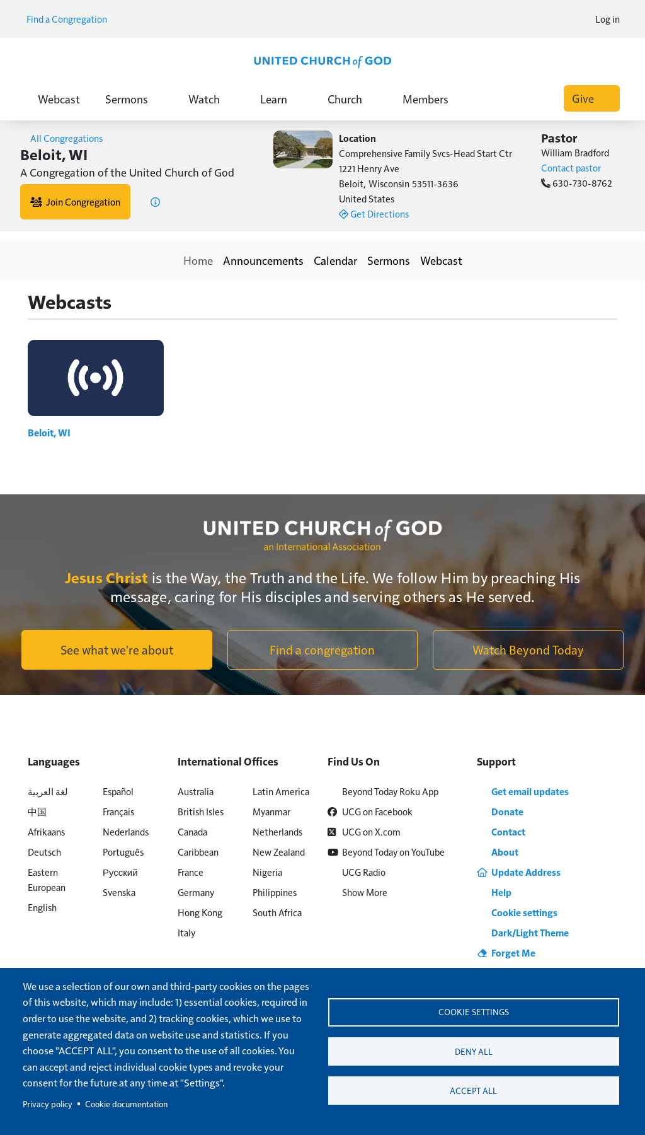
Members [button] (433, 98)
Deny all (474, 1051)
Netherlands (277, 831)
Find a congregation (322, 649)
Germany (196, 892)
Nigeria (267, 872)
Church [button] (352, 98)
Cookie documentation (126, 1103)
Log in (607, 19)
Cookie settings (473, 1010)
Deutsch (44, 852)
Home (198, 260)
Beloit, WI (52, 432)
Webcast (59, 98)
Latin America (281, 791)
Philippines (275, 892)
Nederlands (126, 831)
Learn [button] (281, 98)
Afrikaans (46, 831)
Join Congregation (75, 201)
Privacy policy (47, 1103)
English (42, 907)
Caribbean (198, 852)
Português (123, 852)
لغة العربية (48, 791)
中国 (37, 811)
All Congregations (61, 138)
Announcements (263, 260)
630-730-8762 (576, 183)
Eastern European (47, 879)
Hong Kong (200, 912)
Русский (120, 872)
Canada (192, 831)
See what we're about (116, 649)
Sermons (388, 260)
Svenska (119, 892)
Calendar (335, 260)
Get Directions (374, 213)
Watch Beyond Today (528, 649)
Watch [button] (211, 98)
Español (118, 791)
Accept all (473, 1092)
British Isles (201, 811)
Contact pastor (571, 167)
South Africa (277, 912)
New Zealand (279, 852)
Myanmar (271, 811)
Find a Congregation (71, 19)
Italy (186, 932)
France (190, 872)
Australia (196, 791)
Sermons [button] (134, 98)
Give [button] (592, 98)
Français (118, 811)
